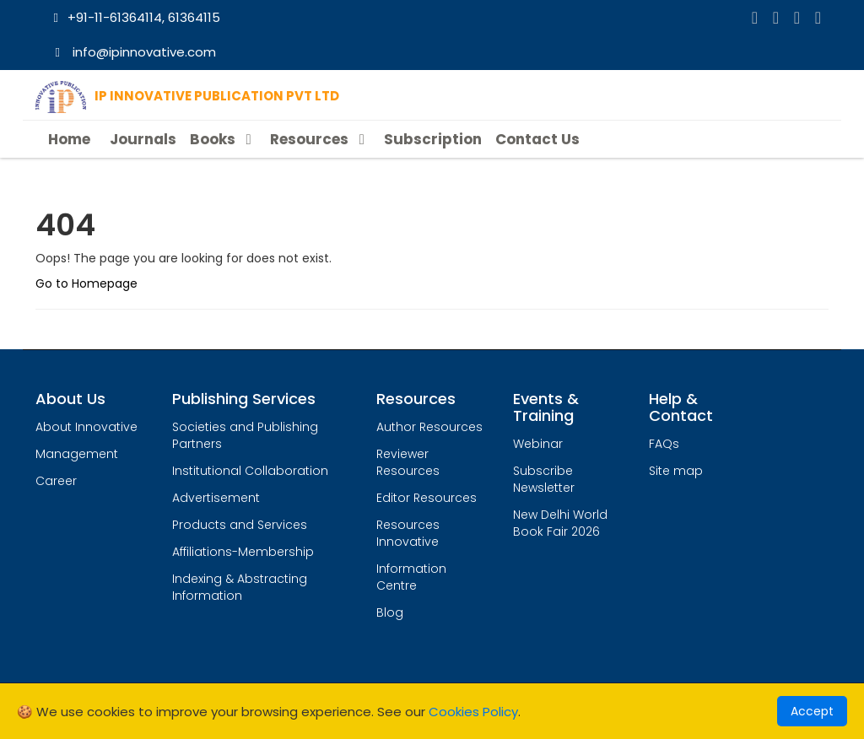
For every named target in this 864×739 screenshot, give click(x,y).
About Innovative (86, 426)
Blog (389, 612)
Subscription (433, 139)
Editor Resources (426, 497)
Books (223, 139)
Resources (320, 139)
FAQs (664, 443)
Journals (143, 139)
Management (76, 453)
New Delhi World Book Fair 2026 (560, 523)
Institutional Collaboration (250, 470)
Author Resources (429, 426)
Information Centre (411, 577)
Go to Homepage (86, 283)
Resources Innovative (408, 533)
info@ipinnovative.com (133, 52)
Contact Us (537, 139)
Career (56, 480)
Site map (676, 470)
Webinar (538, 443)
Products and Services (239, 524)
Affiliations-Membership (243, 551)
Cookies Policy (473, 711)
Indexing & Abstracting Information (239, 587)
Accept (812, 711)
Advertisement (216, 497)
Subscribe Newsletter (544, 479)
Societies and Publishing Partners (245, 435)
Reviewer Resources (408, 462)
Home (69, 139)
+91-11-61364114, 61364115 (134, 17)
